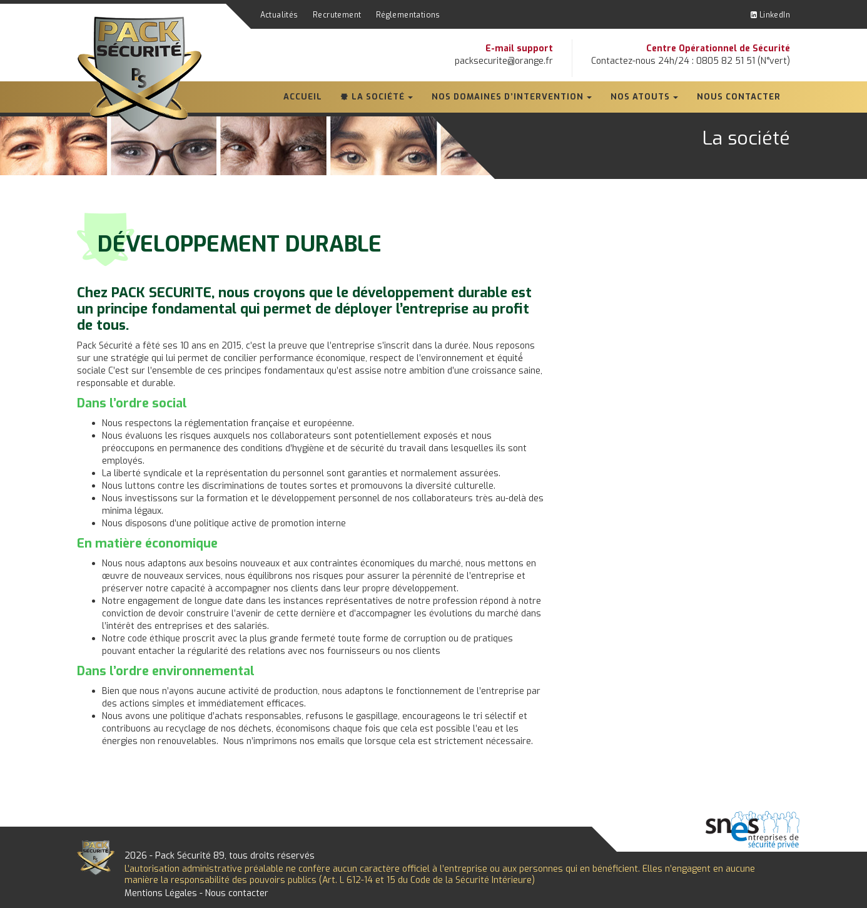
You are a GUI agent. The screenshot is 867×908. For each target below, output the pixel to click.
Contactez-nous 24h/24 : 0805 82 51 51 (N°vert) (690, 61)
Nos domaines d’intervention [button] (508, 96)
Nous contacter (739, 96)
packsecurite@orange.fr (504, 61)
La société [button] (378, 96)
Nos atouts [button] (640, 96)
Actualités (279, 15)
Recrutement (337, 15)
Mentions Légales (160, 893)
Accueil (302, 96)
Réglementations (408, 15)
